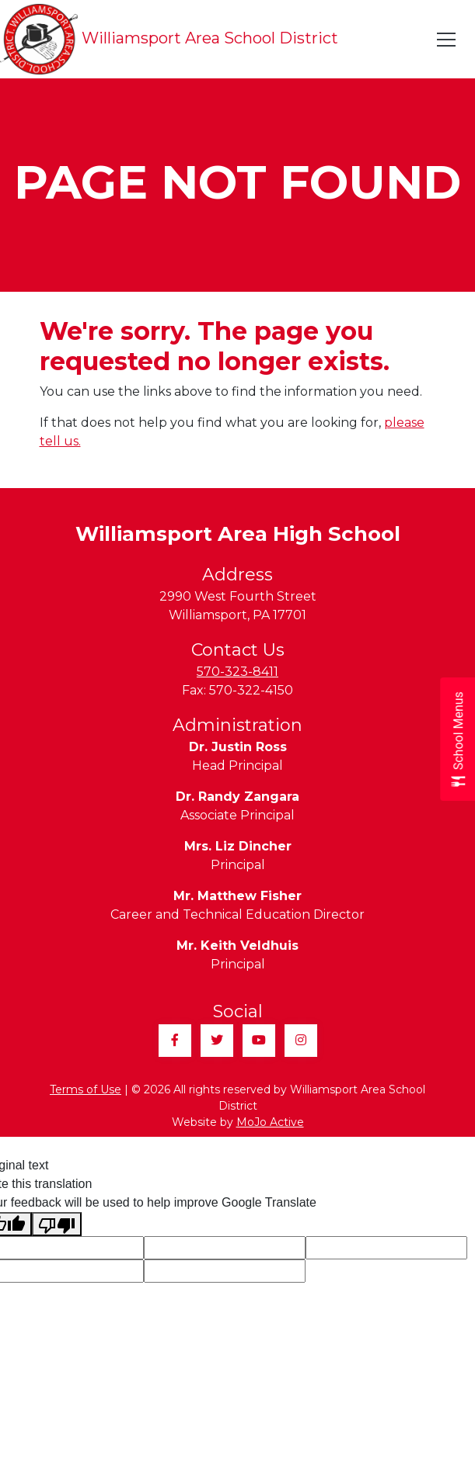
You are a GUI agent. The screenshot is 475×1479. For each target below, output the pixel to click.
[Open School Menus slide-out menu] (457, 740)
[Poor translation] (57, 1224)
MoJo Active (270, 1122)
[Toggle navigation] (447, 39)
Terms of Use (85, 1089)
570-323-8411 (237, 671)
